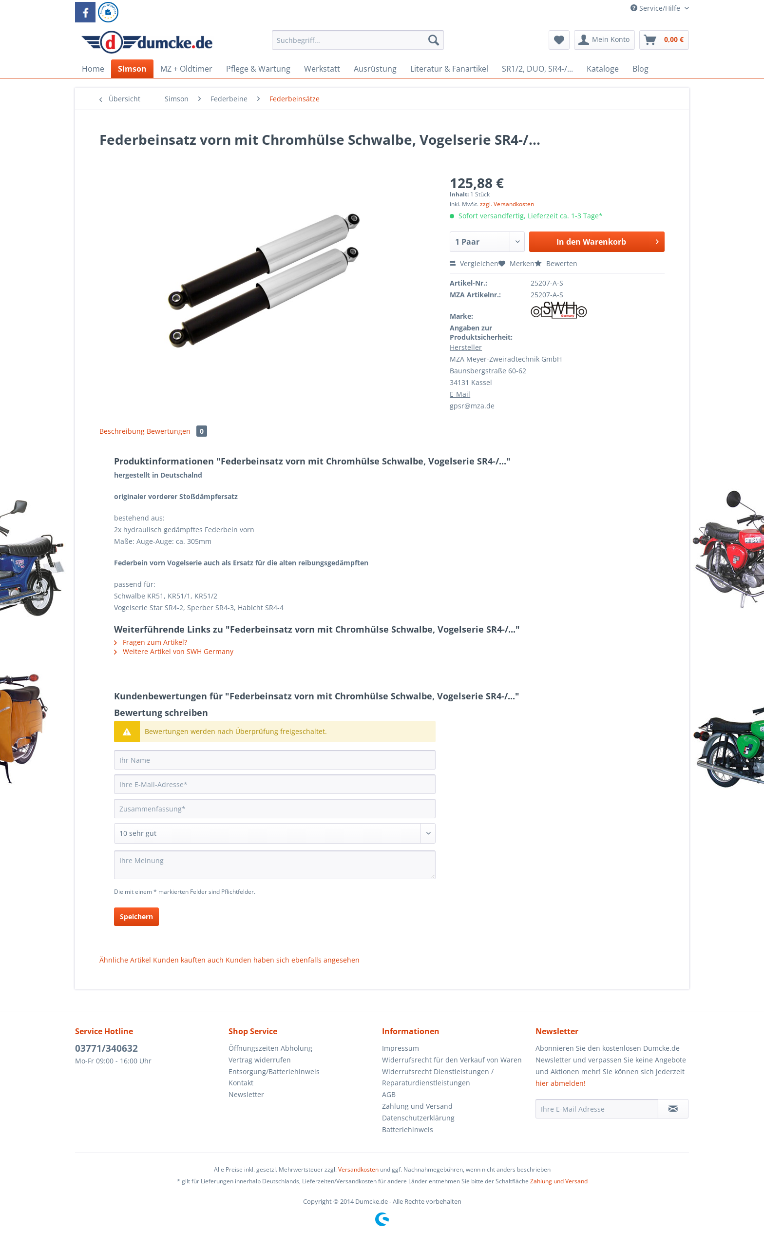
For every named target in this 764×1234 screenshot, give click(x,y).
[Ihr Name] (275, 760)
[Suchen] (433, 40)
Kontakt (241, 1082)
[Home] (93, 68)
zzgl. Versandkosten (507, 204)
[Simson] (132, 68)
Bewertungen (177, 431)
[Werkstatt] (322, 68)
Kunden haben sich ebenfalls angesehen (293, 959)
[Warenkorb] (664, 40)
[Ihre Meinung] (275, 864)
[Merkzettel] (559, 40)
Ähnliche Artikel (125, 959)
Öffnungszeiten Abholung (270, 1048)
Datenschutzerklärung (418, 1117)
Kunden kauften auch (188, 959)
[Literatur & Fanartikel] (449, 68)
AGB (389, 1094)
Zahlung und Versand (417, 1106)
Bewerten (556, 263)
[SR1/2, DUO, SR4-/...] (537, 68)
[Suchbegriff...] (358, 40)
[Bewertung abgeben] (275, 833)
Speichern (136, 916)
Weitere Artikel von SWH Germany (173, 651)
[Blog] (640, 68)
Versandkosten (358, 1169)
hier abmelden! (560, 1083)
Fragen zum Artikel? (150, 642)
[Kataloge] (603, 68)
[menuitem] (358, 44)
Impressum (400, 1048)
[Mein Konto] (604, 40)
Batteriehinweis (407, 1129)
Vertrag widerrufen (260, 1059)
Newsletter (246, 1094)
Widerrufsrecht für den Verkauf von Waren (452, 1059)
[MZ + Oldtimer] (186, 68)
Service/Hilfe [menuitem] (656, 8)
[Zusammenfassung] (275, 808)
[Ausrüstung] (375, 68)
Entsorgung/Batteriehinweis (274, 1071)
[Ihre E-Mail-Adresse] (275, 784)
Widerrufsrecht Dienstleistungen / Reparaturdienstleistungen (438, 1077)
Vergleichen (474, 263)
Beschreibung (122, 431)
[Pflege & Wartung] (258, 68)
